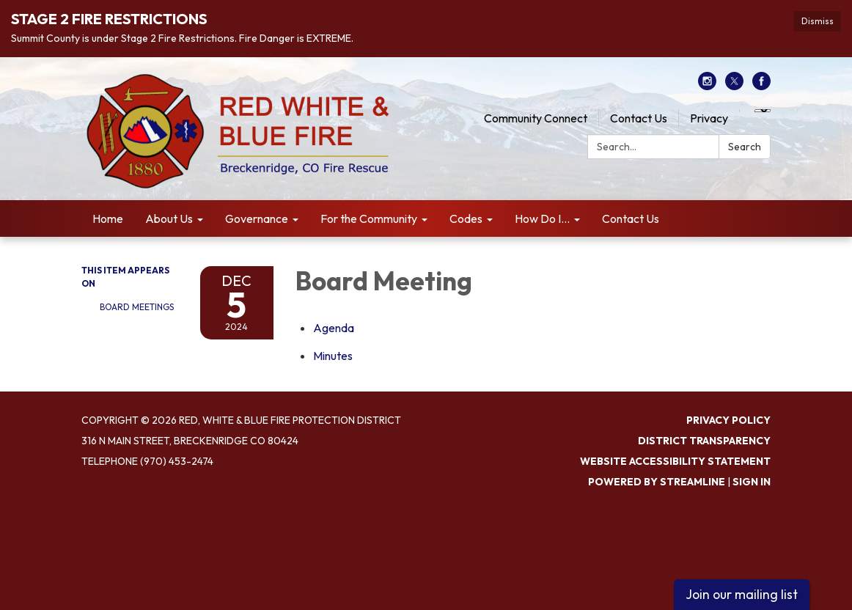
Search (744, 146)
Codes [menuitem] (465, 218)
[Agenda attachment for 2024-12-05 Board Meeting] (333, 327)
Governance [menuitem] (256, 218)
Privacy (709, 118)
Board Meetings (137, 306)
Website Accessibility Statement (675, 461)
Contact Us (638, 118)
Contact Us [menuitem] (630, 218)
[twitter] (734, 85)
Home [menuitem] (107, 218)
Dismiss (817, 20)
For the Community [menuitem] (368, 218)
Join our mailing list (742, 594)
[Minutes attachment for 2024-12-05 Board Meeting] (333, 355)
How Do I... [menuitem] (542, 218)
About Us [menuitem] (169, 218)
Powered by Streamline (656, 481)
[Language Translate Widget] (762, 110)
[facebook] (761, 85)
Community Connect (535, 118)
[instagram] (707, 85)
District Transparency (704, 440)
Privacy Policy (728, 420)
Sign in (751, 481)
